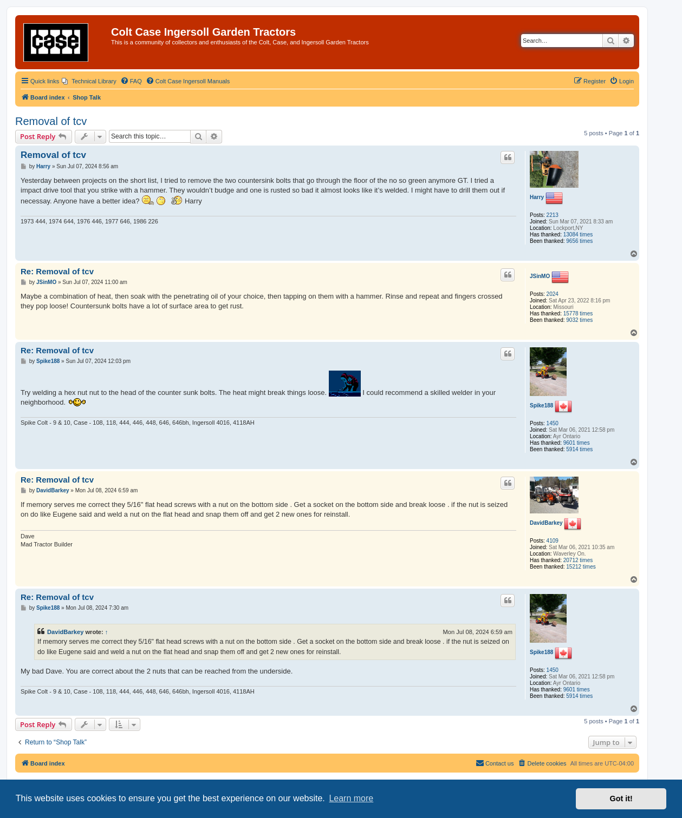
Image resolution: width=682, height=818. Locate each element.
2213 (552, 215)
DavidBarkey (546, 523)
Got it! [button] (621, 798)
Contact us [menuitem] (495, 763)
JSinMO (540, 276)
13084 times (578, 235)
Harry (537, 197)
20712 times (578, 560)
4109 (552, 541)
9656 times (579, 241)
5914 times (579, 449)
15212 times (580, 567)
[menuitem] (89, 81)
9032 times (579, 320)
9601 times (576, 443)
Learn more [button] (351, 798)
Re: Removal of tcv (57, 271)
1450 (552, 423)
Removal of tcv (51, 121)
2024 (552, 294)
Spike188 (541, 405)
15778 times (578, 313)
